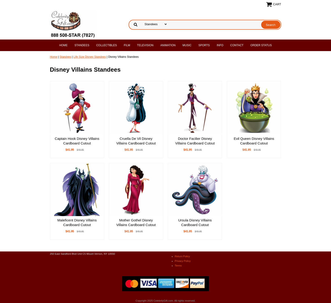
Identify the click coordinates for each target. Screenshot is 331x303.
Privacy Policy (183, 261)
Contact (237, 45)
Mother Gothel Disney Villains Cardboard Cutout (136, 222)
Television (145, 45)
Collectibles (106, 45)
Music (187, 45)
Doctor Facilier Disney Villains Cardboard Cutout (195, 141)
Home (63, 45)
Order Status (261, 45)
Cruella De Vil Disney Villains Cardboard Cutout (136, 141)
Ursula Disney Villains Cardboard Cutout (195, 222)
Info (220, 45)
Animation (168, 45)
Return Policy (182, 256)
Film (127, 45)
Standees (81, 45)
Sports (204, 45)
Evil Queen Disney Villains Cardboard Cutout (254, 141)
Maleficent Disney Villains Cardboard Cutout (77, 222)
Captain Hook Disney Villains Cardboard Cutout (77, 141)
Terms (178, 265)
